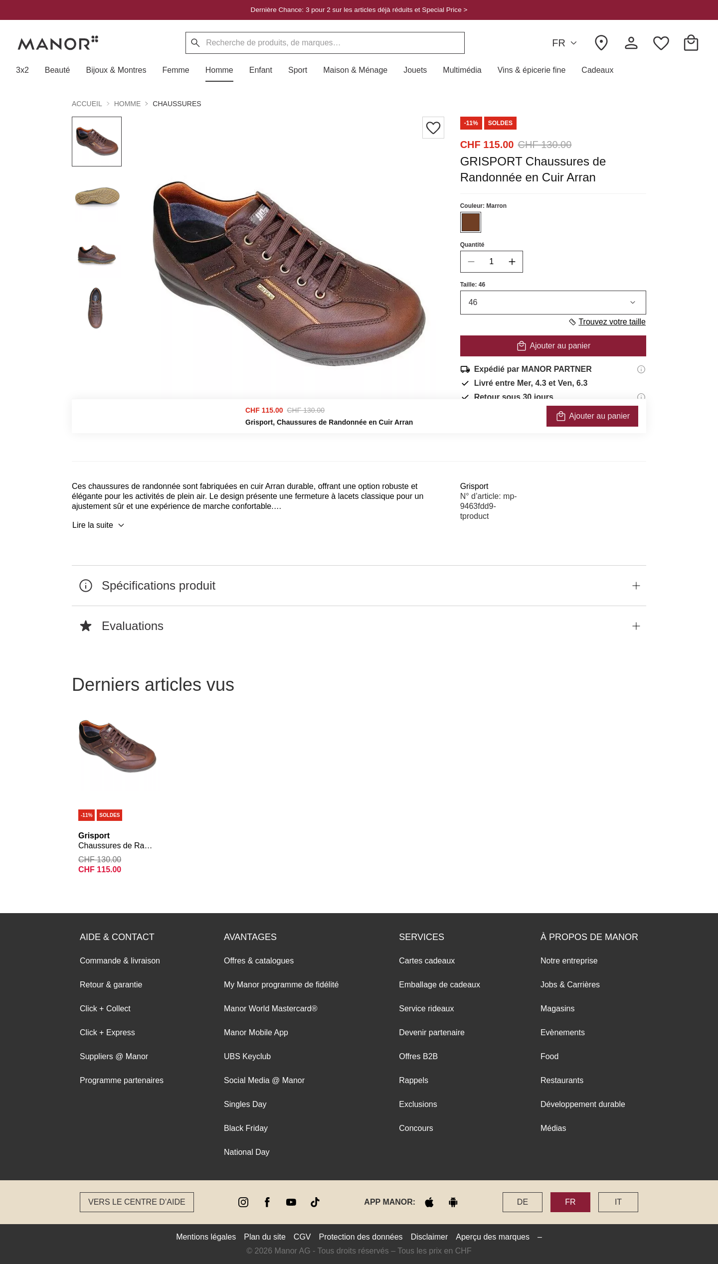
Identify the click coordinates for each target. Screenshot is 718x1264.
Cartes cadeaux (427, 960)
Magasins (557, 1008)
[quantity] (492, 262)
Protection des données (361, 1237)
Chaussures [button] (177, 104)
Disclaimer (429, 1237)
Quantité (472, 244)
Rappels (413, 1080)
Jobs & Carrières (570, 984)
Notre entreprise (569, 960)
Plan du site (265, 1237)
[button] (26, 70)
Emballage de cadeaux (439, 984)
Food (549, 1056)
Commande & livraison (120, 960)
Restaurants (561, 1080)
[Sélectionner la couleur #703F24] (471, 222)
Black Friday (246, 1128)
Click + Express (107, 1032)
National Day (247, 1152)
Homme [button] (127, 104)
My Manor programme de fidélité (281, 984)
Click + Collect (105, 1008)
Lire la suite (99, 525)
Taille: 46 (473, 284)
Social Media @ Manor (264, 1080)
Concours (416, 1128)
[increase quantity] (512, 261)
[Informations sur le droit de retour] (641, 397)
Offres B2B (418, 1056)
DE (522, 1202)
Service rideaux (426, 1008)
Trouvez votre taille (607, 321)
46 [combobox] (553, 303)
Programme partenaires (122, 1080)
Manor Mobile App (256, 1032)
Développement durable (582, 1104)
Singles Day (245, 1104)
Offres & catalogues (259, 960)
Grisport (474, 486)
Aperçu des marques (493, 1237)
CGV (302, 1237)
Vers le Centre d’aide (136, 1202)
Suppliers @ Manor (114, 1056)
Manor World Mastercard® (271, 1008)
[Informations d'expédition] (641, 369)
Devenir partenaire (432, 1032)
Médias (553, 1128)
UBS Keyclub (247, 1056)
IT (618, 1202)
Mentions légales (206, 1237)
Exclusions (418, 1104)
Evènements (562, 1032)
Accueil (87, 104)
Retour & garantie (111, 984)
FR (566, 43)
